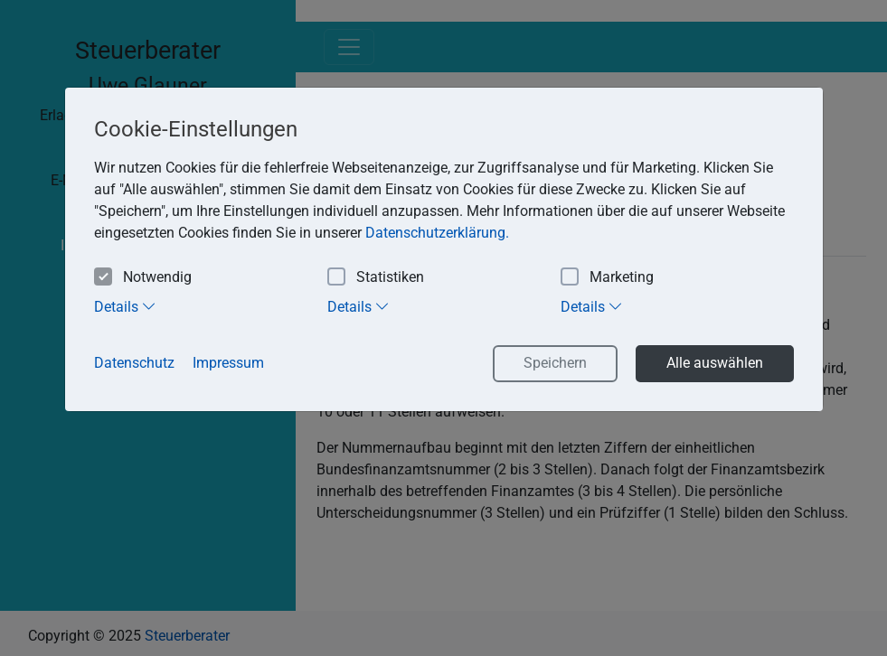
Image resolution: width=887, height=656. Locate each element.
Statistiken (375, 277)
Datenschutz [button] (134, 362)
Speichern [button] (555, 362)
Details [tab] (125, 306)
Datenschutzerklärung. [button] (437, 232)
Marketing (607, 277)
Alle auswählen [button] (714, 362)
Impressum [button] (228, 362)
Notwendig (143, 277)
